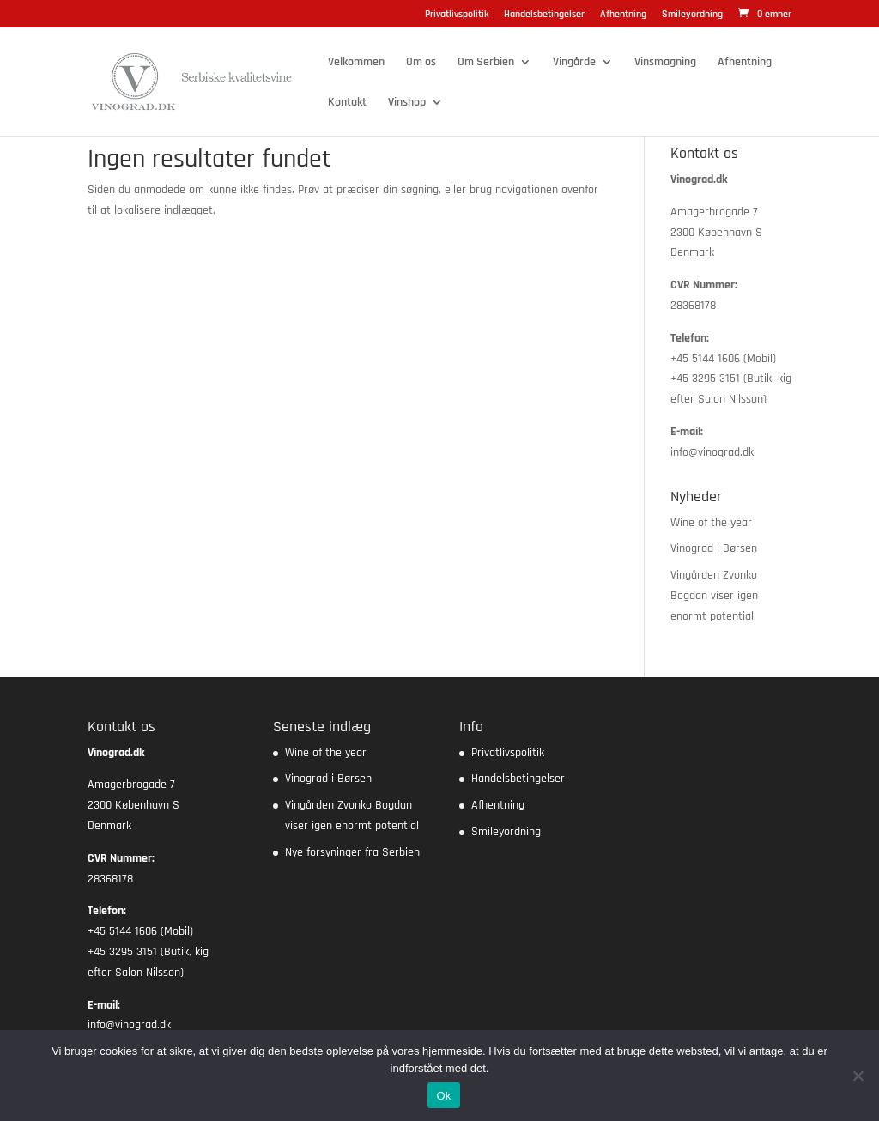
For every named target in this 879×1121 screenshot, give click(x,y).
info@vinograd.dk (712, 452)
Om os (421, 63)
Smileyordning (692, 15)
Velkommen (356, 63)
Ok (443, 1095)
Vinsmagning (665, 63)
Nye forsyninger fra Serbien (352, 852)
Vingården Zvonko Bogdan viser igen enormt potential (714, 595)
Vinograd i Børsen (713, 548)
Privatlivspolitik (456, 15)
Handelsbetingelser (544, 15)
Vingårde (574, 63)
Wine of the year (711, 522)
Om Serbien (486, 63)
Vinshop (407, 103)
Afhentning (623, 15)
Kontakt (347, 103)
